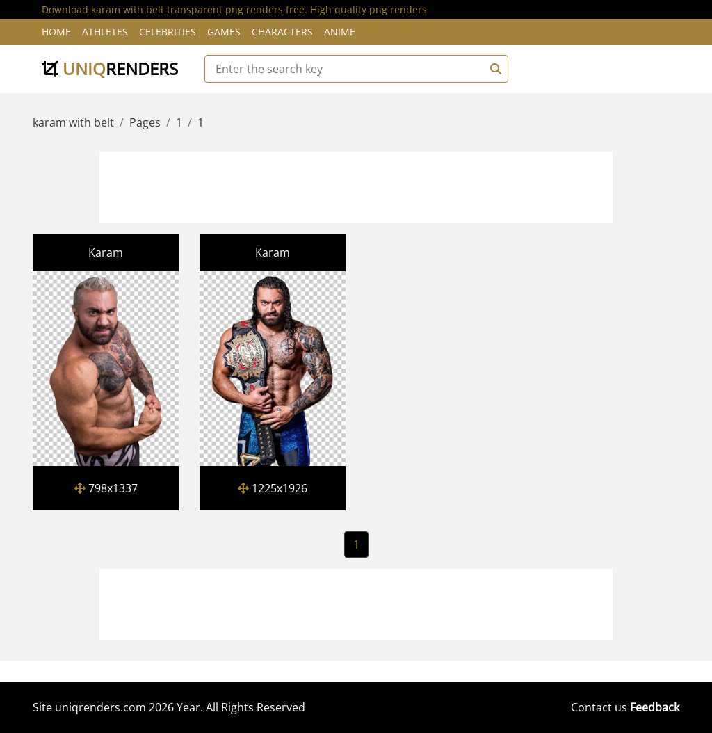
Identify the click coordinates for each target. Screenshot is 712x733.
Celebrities (167, 31)
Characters (282, 31)
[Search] (494, 69)
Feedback (654, 707)
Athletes (105, 31)
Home (56, 31)
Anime (339, 31)
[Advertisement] (356, 185)
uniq (110, 68)
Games (224, 31)
